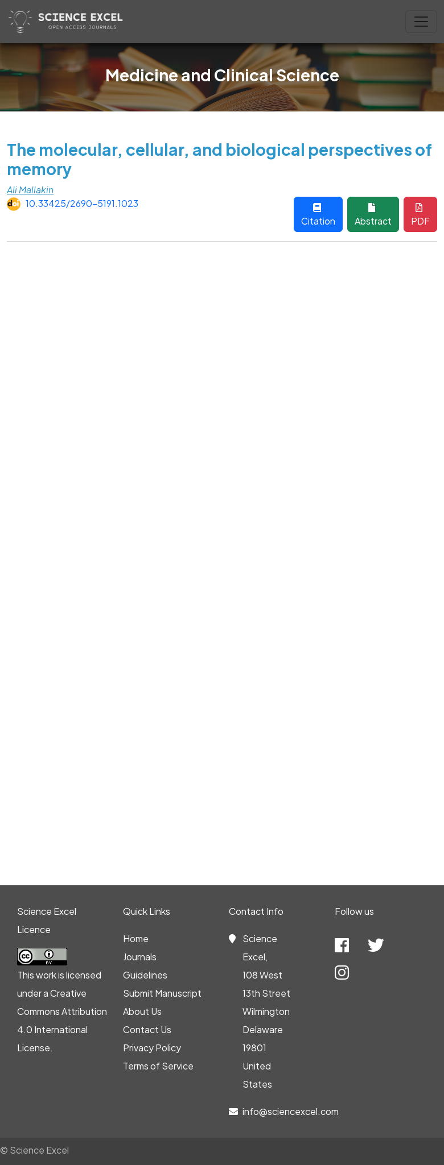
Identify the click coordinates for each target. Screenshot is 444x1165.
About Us (142, 1011)
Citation (318, 215)
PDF (420, 215)
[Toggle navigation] (421, 21)
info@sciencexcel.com (290, 1111)
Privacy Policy (152, 1048)
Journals (140, 957)
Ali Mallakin (30, 190)
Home (136, 938)
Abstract (373, 215)
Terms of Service (158, 1066)
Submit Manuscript (162, 993)
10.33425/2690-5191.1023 (82, 203)
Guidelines (145, 975)
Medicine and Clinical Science (222, 75)
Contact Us (147, 1029)
